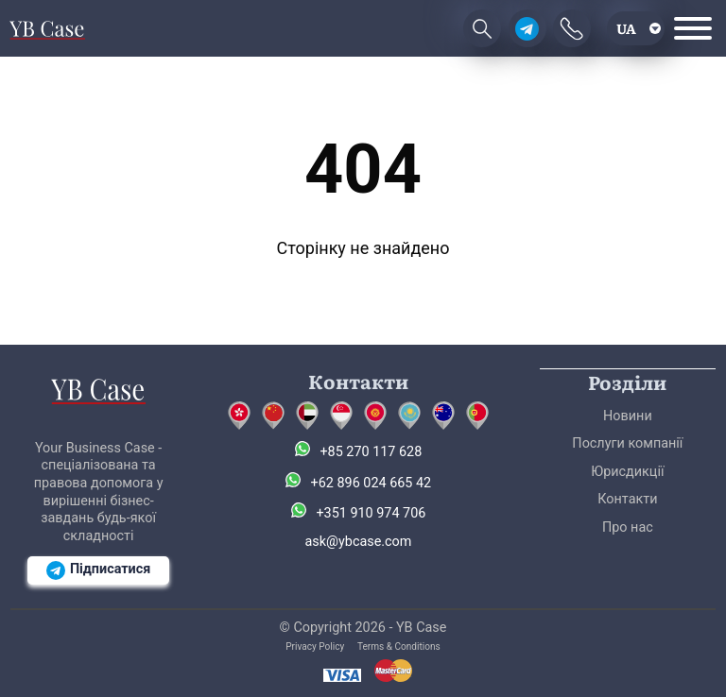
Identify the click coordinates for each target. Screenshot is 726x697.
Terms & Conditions (399, 646)
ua (626, 28)
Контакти (627, 499)
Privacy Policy (314, 646)
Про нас (627, 527)
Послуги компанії (627, 443)
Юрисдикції (627, 472)
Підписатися (98, 570)
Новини (627, 416)
